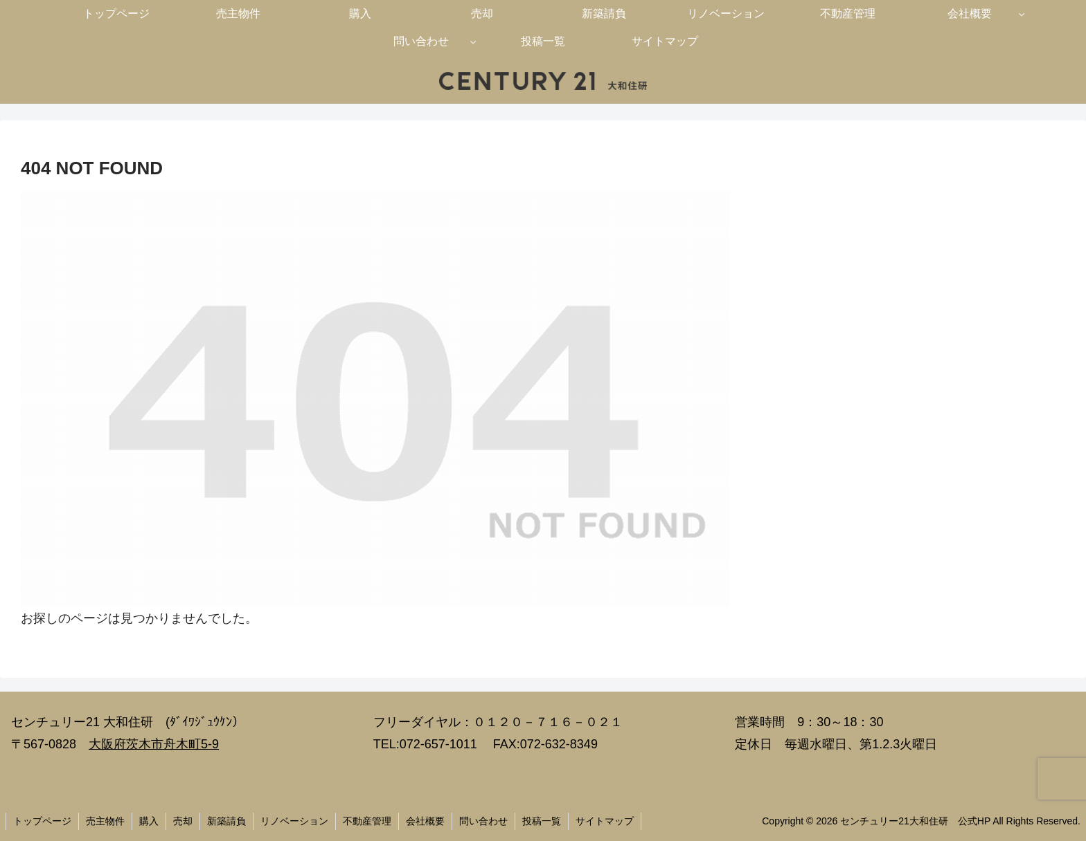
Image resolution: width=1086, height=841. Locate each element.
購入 (149, 820)
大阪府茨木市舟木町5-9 (154, 744)
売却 (183, 820)
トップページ (42, 820)
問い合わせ (483, 820)
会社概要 (425, 820)
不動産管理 (367, 820)
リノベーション (294, 820)
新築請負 (226, 820)
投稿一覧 (541, 820)
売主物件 (105, 820)
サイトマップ (605, 820)
